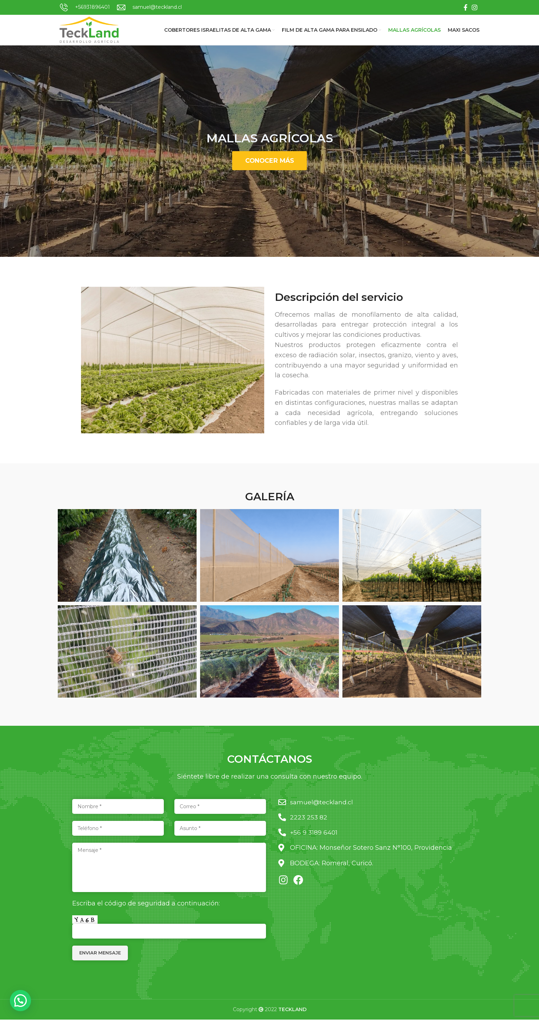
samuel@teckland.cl (157, 7)
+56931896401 (92, 7)
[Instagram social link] (474, 7)
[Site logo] (91, 30)
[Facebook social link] (465, 7)
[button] (20, 1000)
